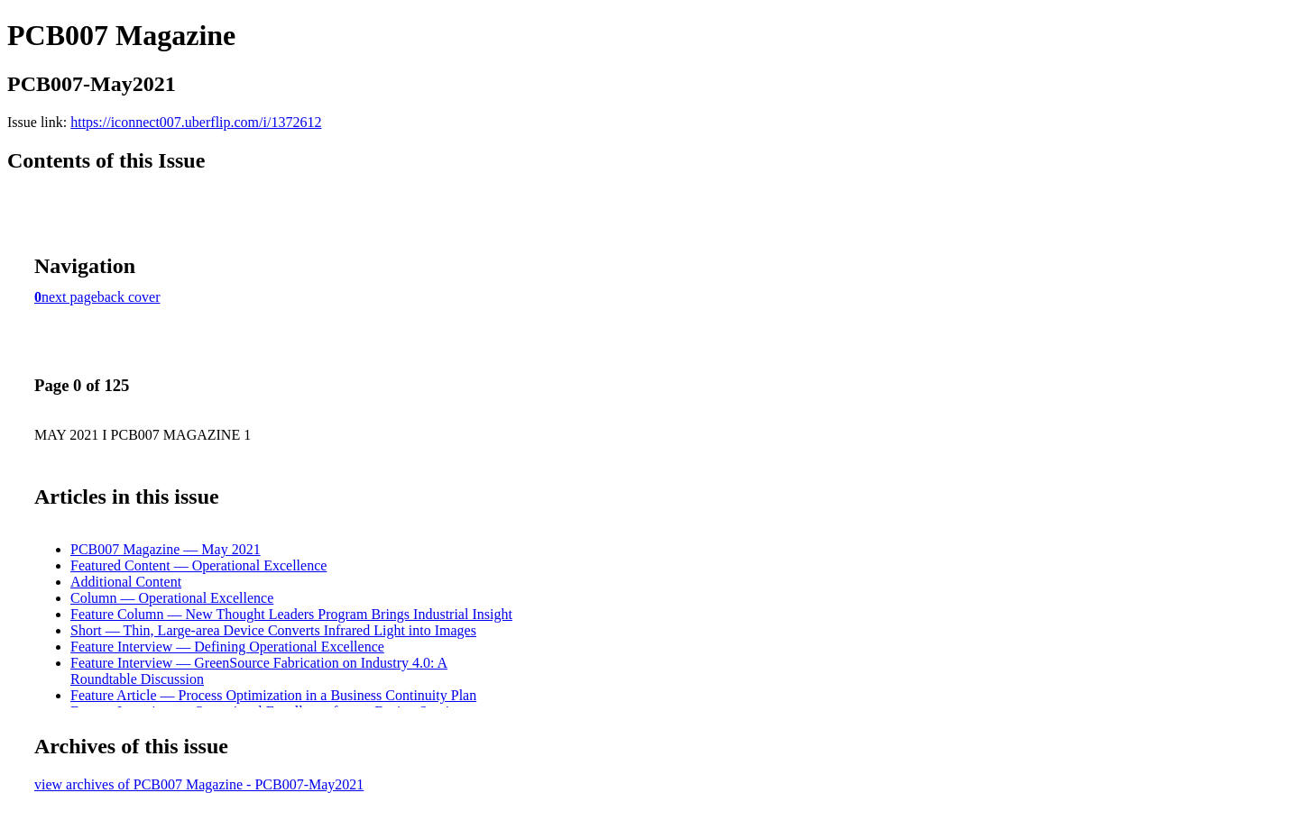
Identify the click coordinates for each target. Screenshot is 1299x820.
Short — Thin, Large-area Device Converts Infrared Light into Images (273, 630)
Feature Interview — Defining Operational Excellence (227, 646)
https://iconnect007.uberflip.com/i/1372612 (195, 122)
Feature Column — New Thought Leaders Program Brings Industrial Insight (291, 614)
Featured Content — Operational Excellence (198, 565)
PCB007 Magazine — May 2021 (165, 549)
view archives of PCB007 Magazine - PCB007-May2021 (199, 784)
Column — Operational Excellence (171, 598)
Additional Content (125, 581)
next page (69, 297)
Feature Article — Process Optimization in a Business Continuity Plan (273, 695)
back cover (129, 297)
